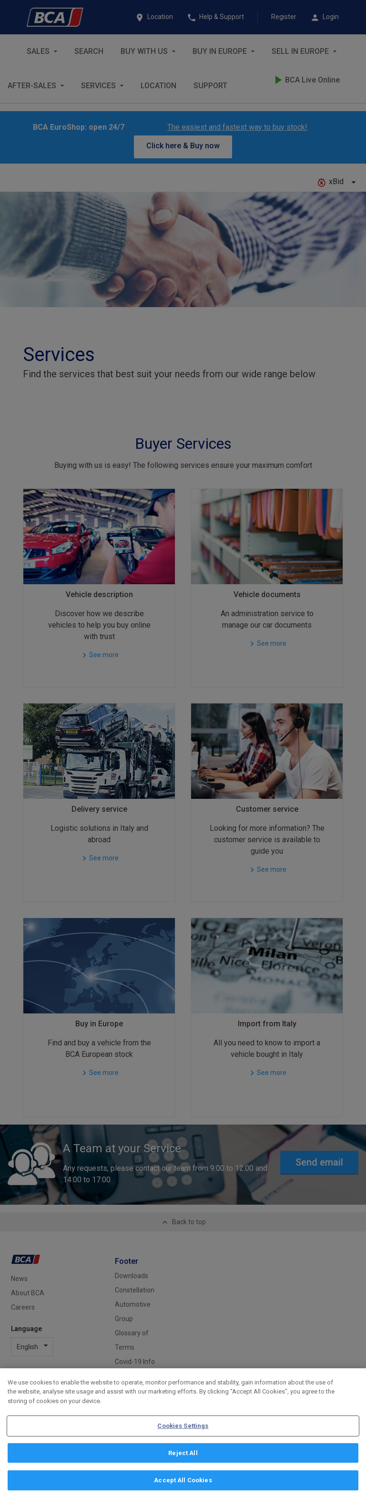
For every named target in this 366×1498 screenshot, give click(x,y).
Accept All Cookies (183, 1480)
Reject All (182, 1453)
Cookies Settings (182, 1425)
